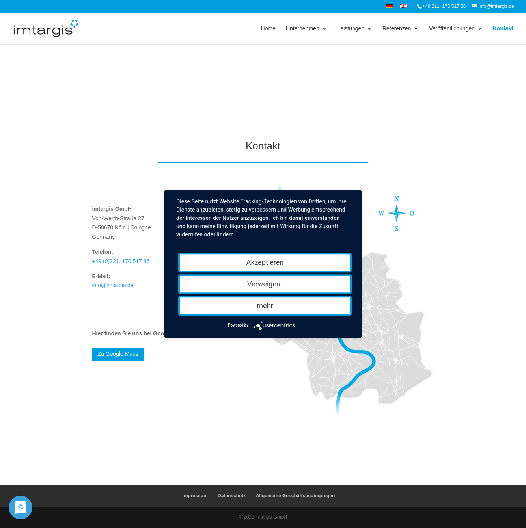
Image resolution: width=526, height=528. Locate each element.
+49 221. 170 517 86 (444, 6)
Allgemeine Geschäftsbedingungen (295, 495)
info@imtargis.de (112, 285)
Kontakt (503, 29)
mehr (265, 305)
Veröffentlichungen (452, 29)
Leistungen (351, 29)
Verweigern (265, 284)
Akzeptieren (265, 262)
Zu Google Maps (117, 354)
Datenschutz (232, 495)
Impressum (195, 495)
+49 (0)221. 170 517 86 (120, 261)
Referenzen (396, 29)
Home (268, 29)
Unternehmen (302, 29)
